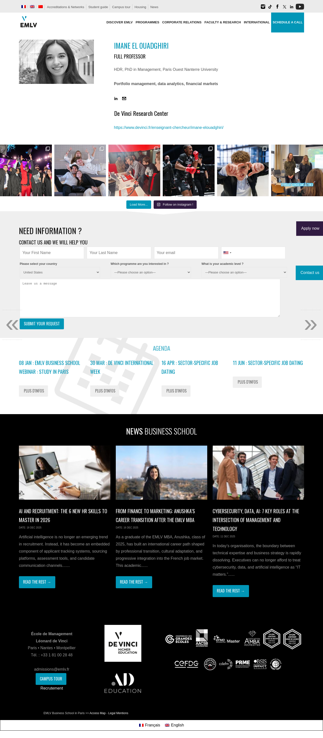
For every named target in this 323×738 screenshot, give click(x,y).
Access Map (97, 713)
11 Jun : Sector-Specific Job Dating (268, 362)
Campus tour (121, 7)
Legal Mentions (118, 713)
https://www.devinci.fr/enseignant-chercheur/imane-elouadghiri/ (169, 127)
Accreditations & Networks (65, 7)
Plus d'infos (34, 391)
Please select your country (38, 264)
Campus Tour (51, 679)
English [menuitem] (177, 725)
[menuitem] (23, 6)
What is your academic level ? (223, 264)
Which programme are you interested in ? (140, 264)
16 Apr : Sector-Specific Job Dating (190, 367)
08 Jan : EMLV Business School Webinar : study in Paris (49, 367)
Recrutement (52, 688)
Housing (140, 7)
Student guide (98, 7)
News (154, 7)
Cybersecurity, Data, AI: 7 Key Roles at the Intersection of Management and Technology (256, 519)
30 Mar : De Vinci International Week (121, 367)
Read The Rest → (37, 582)
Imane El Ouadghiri (141, 46)
